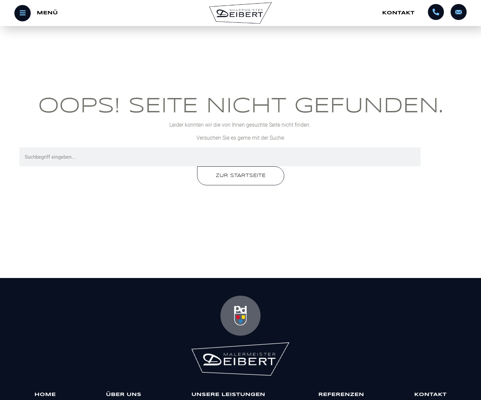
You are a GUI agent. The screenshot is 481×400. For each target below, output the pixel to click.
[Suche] (441, 156)
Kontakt (398, 13)
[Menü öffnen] (89, 13)
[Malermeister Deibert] (240, 359)
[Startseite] (240, 13)
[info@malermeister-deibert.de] (459, 12)
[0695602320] (436, 12)
